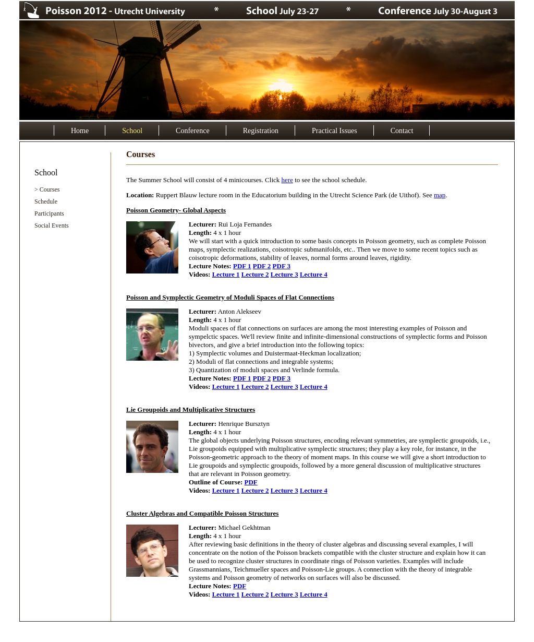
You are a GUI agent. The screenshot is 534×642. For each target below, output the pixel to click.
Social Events (51, 225)
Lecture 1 (226, 274)
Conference (193, 131)
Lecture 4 (313, 274)
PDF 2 (262, 266)
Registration (260, 131)
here (287, 180)
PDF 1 (242, 266)
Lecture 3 (284, 274)
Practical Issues (334, 131)
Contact (402, 131)
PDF (251, 482)
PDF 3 (282, 266)
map (439, 195)
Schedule (45, 201)
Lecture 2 (255, 274)
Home (80, 131)
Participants (49, 213)
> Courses (46, 189)
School (132, 131)
